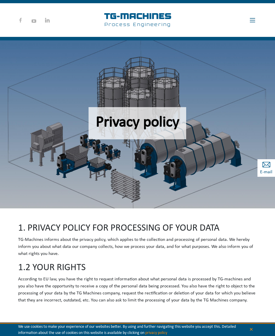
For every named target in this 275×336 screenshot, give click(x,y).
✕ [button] (251, 330)
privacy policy (156, 333)
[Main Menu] (252, 20)
